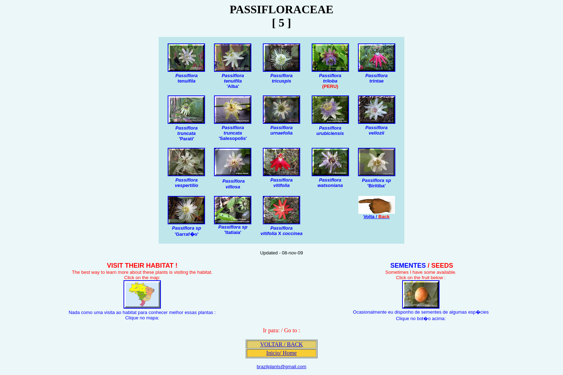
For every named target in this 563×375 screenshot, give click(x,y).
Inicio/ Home (281, 353)
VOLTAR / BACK (281, 344)
